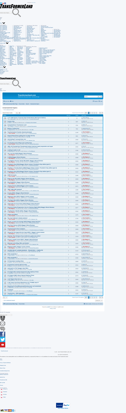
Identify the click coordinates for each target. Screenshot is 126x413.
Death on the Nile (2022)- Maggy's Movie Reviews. (21, 178)
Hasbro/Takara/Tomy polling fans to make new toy (21, 135)
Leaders (18, 56)
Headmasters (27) (17, 34)
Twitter (4, 397)
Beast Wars (28, 51)
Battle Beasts (43, 30)
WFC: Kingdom (42, 63)
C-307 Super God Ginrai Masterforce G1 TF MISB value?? (23, 282)
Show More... (43, 40)
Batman (42, 29)
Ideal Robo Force (3, 64)
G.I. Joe (1, 59)
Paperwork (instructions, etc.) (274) (7, 37)
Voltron (11, 62)
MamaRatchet (12, 280)
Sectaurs (11, 51)
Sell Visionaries (57, 37)
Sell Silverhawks (57, 35)
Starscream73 (12, 151)
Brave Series (2, 49)
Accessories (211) (3, 35)
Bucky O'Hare (2, 51)
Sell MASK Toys (57, 34)
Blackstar (43, 31)
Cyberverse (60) (30, 31)
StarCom (11, 56)
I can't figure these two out (14, 279)
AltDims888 (13, 119)
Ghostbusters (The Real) (5, 58)
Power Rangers (13, 50)
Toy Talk (32, 129)
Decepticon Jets (20, 52)
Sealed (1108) (3, 31)
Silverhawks (12, 54)
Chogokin (43, 35)
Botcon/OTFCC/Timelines (31, 53)
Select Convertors (13, 52)
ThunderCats (12, 59)
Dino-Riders (2, 57)
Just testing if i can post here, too (16, 139)
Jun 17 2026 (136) (3, 27)
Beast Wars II (28, 52)
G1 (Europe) (28, 57)
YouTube (5, 394)
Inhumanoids (2, 65)
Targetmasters (20, 63)
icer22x (10, 262)
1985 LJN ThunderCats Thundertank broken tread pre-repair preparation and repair (30, 146)
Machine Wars (29, 63)
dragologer (11, 269)
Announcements (32, 133)
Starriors (11, 57)
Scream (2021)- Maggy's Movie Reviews (18, 193)
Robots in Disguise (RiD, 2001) (45, 55)
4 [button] (94, 113)
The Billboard (32, 151)
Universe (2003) (42, 59)
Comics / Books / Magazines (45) (6, 38)
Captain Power (44, 34)
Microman (11, 48)
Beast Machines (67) (31, 28)
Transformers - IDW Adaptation (15, 293)
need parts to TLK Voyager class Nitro (17, 268)
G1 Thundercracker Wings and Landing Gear (19, 142)
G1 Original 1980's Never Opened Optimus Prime (20, 275)
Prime (40, 54)
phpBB (48, 306)
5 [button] (96, 113)
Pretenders (19, 62)
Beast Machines (29, 50)
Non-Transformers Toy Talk (32, 147)
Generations (28, 60)
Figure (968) (2, 34)
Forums (1, 385)
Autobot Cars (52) (17, 28)
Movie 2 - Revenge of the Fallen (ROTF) (47, 49)
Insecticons (19, 55)
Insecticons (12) (17, 35)
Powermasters (20, 61)
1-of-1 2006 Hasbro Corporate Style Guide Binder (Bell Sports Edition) (26, 117)
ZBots (11, 65)
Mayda (10, 265)
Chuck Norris (2, 54)
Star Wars (11, 58)
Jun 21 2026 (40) (3, 26)
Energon (27, 56)
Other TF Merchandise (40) (5, 41)
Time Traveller (12, 133)
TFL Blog (2, 72)
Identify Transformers (4, 374)
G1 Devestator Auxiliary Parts (15, 261)
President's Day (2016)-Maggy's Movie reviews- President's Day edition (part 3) (28, 164)
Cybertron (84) (29, 30)
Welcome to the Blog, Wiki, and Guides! (18, 243)
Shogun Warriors (13, 53)
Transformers (2, 47)
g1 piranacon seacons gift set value (17, 264)
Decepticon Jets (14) (18, 32)
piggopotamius (12, 129)
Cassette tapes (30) (17, 30)
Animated (28, 48)
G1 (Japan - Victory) (30, 58)
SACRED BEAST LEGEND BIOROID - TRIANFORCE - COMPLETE (25, 250)
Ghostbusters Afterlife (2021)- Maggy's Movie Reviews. (22, 211)
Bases (18, 49)
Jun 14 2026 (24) (3, 28)
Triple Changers (20, 64)
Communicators (20, 51)
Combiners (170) (17, 31)
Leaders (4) (16, 36)
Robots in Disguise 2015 (44, 56)
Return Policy (2, 368)
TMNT (11, 60)
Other (18, 60)
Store (2, 23)
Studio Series (42, 58)
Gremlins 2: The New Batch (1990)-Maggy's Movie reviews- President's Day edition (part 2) (32, 168)
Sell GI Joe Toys (57, 32)
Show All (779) (16, 26)
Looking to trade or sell (13, 150)
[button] (85, 113)
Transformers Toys (3, 69)
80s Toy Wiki (2, 382)
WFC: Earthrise (42, 62)
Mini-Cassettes (20, 58)
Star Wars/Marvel (42, 57)
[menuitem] (11, 101)
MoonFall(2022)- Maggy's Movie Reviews (18, 182)
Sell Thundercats (57, 36)
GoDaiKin (2, 61)
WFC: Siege (41, 61)
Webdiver (11, 63)
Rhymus (10, 136)
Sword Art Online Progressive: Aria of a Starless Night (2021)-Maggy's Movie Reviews (30, 207)
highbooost (11, 287)
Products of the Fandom (31, 122)
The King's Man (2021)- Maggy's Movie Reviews (20, 200)
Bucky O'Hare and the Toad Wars (47, 33)
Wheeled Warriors (13, 64)
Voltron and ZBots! (12, 214)
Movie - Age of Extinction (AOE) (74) (34, 38)
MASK (11, 47)
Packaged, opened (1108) (5, 32)
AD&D (1, 48)
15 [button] (100, 113)
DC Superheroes (44, 37)
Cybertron (28, 55)
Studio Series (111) (30, 39)
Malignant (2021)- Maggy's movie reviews (18, 246)
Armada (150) (29, 27)
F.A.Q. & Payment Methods (5, 362)
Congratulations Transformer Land (16, 125)
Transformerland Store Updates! (16, 228)
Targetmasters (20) (17, 40)
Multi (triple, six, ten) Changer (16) (20, 38)
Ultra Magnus (12, 154)
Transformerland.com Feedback (36, 230)
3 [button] (92, 113)
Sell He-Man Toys (57, 33)
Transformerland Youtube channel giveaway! (19, 132)
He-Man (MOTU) (3, 63)
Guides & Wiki (4, 43)
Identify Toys (2, 377)
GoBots (1, 60)
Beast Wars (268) (30, 29)
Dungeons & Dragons (45, 39)
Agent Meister (12, 255)
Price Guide (2, 71)
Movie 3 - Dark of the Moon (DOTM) (46, 50)
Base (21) (15, 29)
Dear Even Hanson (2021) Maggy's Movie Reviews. (21, 225)
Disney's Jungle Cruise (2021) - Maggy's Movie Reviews (22, 239)
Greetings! (10, 289)
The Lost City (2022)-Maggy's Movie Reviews (19, 153)
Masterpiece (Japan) (43, 48)
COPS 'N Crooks (11, 175)
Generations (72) (30, 34)
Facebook (5, 391)
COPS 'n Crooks (44, 36)
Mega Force (12, 46)
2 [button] (90, 113)
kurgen (10, 283)
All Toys (1, 70)
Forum (1, 73)
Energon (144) (29, 32)
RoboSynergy (12, 251)
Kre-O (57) (29, 36)
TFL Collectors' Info (30, 140)
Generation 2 (28, 59)
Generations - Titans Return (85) (33, 35)
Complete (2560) (3, 33)
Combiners (19, 50)
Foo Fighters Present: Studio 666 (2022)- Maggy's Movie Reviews (25, 160)
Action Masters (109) (18, 27)
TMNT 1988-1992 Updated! (14, 189)
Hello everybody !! (12, 254)
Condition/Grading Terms (5, 370)
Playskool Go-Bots (43, 53)
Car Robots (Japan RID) (30, 54)
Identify (3, 67)
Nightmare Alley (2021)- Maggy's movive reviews (20, 196)
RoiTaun (10, 290)
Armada (27, 49)
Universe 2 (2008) (42, 60)
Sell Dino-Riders (57, 31)
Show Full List (29, 26)
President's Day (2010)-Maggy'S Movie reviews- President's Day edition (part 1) (29, 171)
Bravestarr (43, 32)
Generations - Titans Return (31, 62)
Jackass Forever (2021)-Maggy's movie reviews (20, 185)
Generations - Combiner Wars (32, 61)
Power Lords (12, 49)
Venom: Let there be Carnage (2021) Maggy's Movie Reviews (24, 221)
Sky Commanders (13, 55)
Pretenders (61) (17, 39)
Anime (42, 28)
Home (1, 90)
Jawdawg (11, 273)
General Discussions (34, 119)
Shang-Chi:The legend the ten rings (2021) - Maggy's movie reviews (25, 232)
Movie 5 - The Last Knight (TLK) (45, 52)
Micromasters (19, 57)
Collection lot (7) (3, 40)
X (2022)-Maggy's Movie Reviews (16, 157)
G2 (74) (28, 33)
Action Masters (20, 48)
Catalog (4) (2, 39)
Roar (10, 147)
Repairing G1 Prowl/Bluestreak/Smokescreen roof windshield (24, 286)
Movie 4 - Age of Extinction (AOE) (45, 51)
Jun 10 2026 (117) (3, 29)
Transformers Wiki (3, 379)
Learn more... (34, 2)
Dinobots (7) (16, 33)
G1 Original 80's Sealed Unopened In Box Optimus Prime (23, 271)
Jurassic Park (2, 62)
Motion (10, 122)
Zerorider (11, 294)
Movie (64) (29, 37)
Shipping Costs (3, 365)
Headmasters (19, 54)
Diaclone (42, 38)
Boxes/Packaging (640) (4, 36)
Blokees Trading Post (13, 128)
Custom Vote (10, 121)
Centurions (2, 53)
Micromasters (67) (17, 37)
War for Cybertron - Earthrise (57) (33, 40)
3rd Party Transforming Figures (47, 27)
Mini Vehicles (19, 59)
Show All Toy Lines (44, 26)
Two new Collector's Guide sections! (17, 218)
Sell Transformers (57, 30)
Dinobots (19, 53)
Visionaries (12, 61)
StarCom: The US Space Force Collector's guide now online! (24, 236)
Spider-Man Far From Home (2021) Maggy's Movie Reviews (23, 203)
